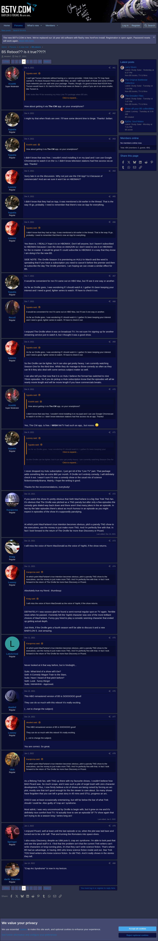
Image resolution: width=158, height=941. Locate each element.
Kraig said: (30, 599)
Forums (18, 25)
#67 (114, 276)
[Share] (109, 68)
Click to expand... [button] (70, 98)
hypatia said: (31, 73)
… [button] (35, 61)
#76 (114, 691)
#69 (114, 342)
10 (40, 61)
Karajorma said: (33, 572)
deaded (7, 56)
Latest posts (127, 62)
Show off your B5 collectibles (139, 108)
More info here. (26, 41)
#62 (114, 113)
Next (46, 61)
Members (50, 25)
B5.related (129, 117)
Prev (7, 61)
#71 (114, 432)
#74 (114, 566)
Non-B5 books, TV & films (136, 75)
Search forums (19, 30)
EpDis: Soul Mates (134, 121)
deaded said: (31, 722)
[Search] (149, 25)
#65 (114, 196)
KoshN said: (31, 145)
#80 (114, 863)
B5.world (129, 130)
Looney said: (31, 438)
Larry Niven (131, 67)
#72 (114, 494)
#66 (114, 222)
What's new (33, 25)
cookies (23, 929)
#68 (114, 301)
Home (7, 25)
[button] (41, 25)
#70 (114, 389)
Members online (129, 138)
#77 (114, 717)
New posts (6, 30)
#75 (114, 638)
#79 (114, 826)
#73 (114, 541)
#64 (114, 171)
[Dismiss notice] (153, 37)
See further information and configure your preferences (29, 934)
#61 (114, 68)
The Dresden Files (134, 95)
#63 (114, 139)
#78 (114, 753)
